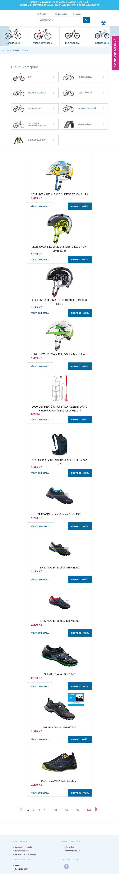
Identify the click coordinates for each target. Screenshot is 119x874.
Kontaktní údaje (21, 869)
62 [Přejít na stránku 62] (66, 809)
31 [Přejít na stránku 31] (55, 809)
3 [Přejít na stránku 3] (39, 809)
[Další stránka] (94, 809)
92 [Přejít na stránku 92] (77, 809)
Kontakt (78, 14)
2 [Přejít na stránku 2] (33, 809)
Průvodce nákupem (72, 851)
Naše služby (62, 14)
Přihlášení (99, 14)
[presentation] (4, 36)
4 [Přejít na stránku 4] (44, 809)
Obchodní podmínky (23, 847)
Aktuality (43, 14)
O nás (17, 865)
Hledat (86, 20)
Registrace (105, 14)
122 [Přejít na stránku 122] (89, 809)
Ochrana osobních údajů (25, 854)
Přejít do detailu (37, 204)
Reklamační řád (21, 851)
